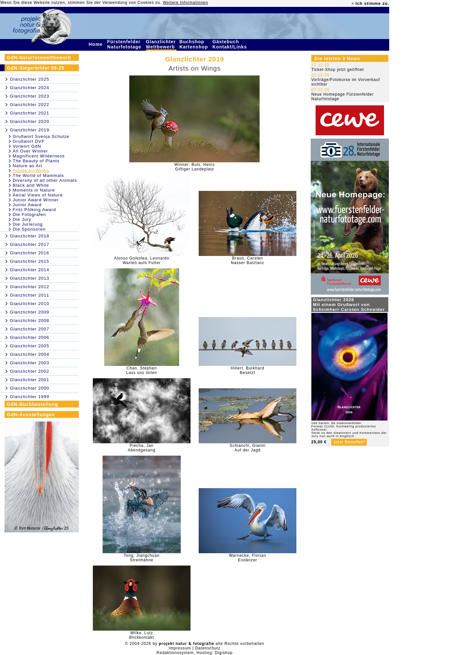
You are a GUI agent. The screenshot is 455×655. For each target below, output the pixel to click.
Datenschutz (207, 648)
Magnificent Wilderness (39, 156)
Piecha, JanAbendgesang (141, 447)
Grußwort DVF (29, 141)
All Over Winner (30, 151)
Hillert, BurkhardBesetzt (247, 370)
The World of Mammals (38, 175)
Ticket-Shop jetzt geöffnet (337, 69)
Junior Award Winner (36, 199)
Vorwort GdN (27, 146)
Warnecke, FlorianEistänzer (247, 557)
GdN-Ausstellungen (31, 414)
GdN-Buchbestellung (32, 404)
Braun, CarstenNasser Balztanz (247, 260)
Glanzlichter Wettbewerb (161, 44)
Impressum (180, 648)
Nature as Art (27, 165)
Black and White (31, 185)
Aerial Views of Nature (38, 195)
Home (96, 44)
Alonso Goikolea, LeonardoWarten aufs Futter (141, 260)
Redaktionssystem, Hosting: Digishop (195, 652)
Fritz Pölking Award (34, 209)
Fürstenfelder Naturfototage (125, 44)
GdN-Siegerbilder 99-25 (35, 68)
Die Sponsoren (29, 229)
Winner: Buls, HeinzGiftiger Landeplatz (194, 166)
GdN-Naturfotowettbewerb (39, 57)
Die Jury (22, 219)
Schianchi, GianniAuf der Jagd (247, 447)
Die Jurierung (28, 224)
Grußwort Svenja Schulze (41, 136)
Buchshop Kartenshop (194, 44)
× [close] (352, 3)
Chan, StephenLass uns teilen (141, 370)
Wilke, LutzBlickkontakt (141, 635)
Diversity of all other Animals (45, 180)
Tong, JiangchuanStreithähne (142, 557)
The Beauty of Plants (36, 160)
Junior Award (27, 204)
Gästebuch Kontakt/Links (230, 44)
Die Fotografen (29, 214)
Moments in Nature (34, 190)
